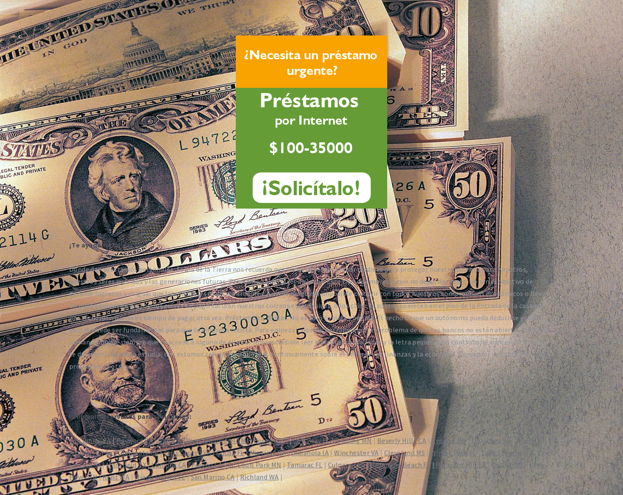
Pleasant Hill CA (461, 464)
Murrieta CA (268, 452)
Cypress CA (448, 440)
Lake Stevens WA (507, 452)
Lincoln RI (85, 464)
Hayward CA (134, 440)
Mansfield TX (126, 464)
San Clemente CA (132, 452)
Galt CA (169, 440)
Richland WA (259, 476)
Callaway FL (311, 440)
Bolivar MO (509, 464)
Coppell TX (271, 440)
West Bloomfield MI (217, 440)
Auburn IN (84, 452)
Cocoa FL (230, 452)
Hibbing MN (353, 440)
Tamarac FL (305, 464)
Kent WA (116, 476)
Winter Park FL (453, 452)
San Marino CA (213, 476)
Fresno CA (207, 464)
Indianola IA (310, 452)
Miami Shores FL (160, 476)
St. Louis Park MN (255, 464)
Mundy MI (530, 440)
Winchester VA (356, 452)
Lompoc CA (168, 464)
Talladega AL (491, 440)
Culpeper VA (346, 464)
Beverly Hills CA (401, 440)
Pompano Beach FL (400, 464)
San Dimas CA (90, 440)
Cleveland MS (404, 452)
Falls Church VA (187, 452)
